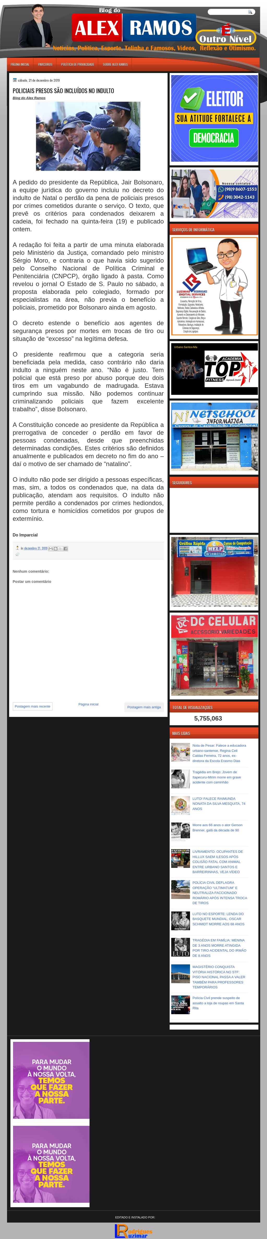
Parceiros (45, 64)
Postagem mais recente (33, 706)
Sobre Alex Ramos (115, 64)
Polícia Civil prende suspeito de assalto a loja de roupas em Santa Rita (218, 1003)
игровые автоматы (30, 2)
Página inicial (20, 64)
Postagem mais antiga (144, 707)
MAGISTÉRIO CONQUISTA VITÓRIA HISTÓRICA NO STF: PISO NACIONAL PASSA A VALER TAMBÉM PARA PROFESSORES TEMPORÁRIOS (219, 977)
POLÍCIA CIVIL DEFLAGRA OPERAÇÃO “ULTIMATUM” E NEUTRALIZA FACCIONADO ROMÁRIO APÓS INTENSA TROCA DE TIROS (220, 893)
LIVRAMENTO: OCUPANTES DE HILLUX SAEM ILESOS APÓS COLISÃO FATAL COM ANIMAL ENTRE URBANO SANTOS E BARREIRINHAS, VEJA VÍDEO (218, 862)
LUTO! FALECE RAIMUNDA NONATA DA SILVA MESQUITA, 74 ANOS (219, 804)
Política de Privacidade (77, 64)
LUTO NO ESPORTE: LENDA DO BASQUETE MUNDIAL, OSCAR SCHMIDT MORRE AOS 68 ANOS (219, 919)
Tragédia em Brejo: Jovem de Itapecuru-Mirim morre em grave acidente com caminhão (217, 777)
